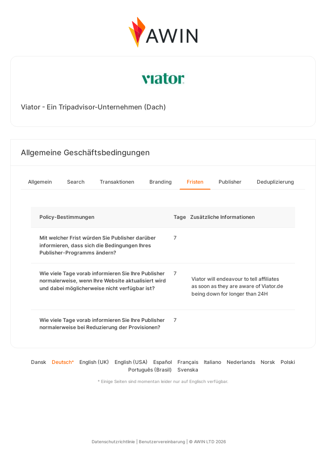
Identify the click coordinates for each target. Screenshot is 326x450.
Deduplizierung (275, 182)
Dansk (38, 362)
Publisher (230, 182)
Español (162, 362)
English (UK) (94, 362)
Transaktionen (117, 182)
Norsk (268, 362)
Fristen (195, 182)
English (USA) (131, 362)
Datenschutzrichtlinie (113, 441)
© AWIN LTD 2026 (207, 441)
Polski (288, 362)
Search (75, 182)
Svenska (187, 369)
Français (187, 362)
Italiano (212, 362)
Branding (160, 182)
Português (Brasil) (150, 369)
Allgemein (40, 182)
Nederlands (241, 362)
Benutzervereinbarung (162, 441)
